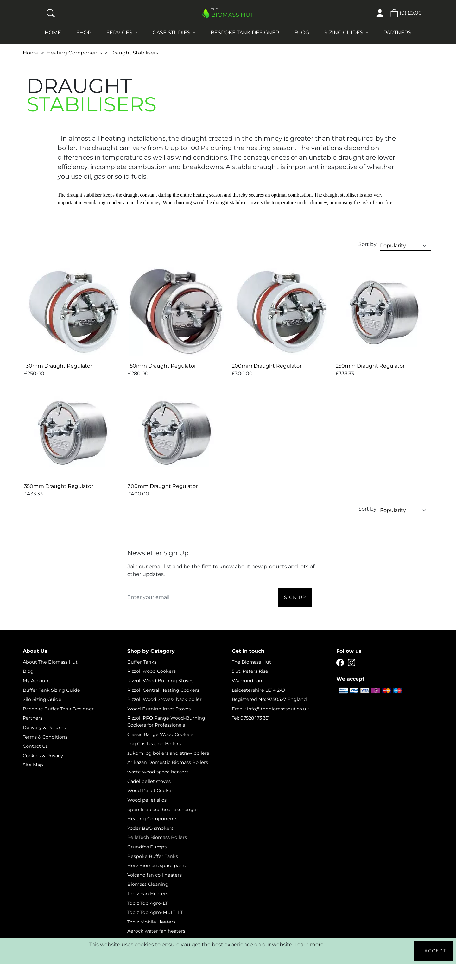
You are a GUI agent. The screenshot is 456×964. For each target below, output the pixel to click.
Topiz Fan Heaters (147, 894)
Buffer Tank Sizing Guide (51, 690)
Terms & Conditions (45, 737)
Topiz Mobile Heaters (151, 922)
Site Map (33, 765)
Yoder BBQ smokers (150, 828)
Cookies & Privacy (43, 756)
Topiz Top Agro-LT (147, 903)
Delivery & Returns (44, 727)
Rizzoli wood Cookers (151, 671)
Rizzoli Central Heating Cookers (163, 690)
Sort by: (367, 244)
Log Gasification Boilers (154, 744)
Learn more (309, 945)
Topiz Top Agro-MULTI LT (155, 912)
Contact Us (35, 746)
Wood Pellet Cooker (150, 790)
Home (53, 32)
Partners (397, 32)
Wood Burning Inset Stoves (159, 709)
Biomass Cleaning (147, 884)
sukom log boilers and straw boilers (168, 753)
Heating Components (74, 53)
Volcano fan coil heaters (154, 875)
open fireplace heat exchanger (162, 809)
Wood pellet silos (147, 800)
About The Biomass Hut (50, 662)
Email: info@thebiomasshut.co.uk (270, 709)
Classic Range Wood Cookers (160, 734)
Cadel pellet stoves (149, 781)
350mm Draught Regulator (58, 486)
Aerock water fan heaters (156, 931)
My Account (36, 681)
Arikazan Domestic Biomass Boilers (167, 762)
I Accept (433, 951)
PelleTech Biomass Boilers (157, 837)
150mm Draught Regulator (162, 366)
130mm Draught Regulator (58, 366)
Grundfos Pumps (147, 847)
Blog (301, 32)
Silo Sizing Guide (42, 699)
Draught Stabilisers (134, 53)
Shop (83, 32)
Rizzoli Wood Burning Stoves (160, 681)
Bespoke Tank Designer (245, 32)
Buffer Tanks (141, 662)
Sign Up (295, 597)
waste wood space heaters (157, 772)
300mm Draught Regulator (163, 486)
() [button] (406, 13)
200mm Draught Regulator (266, 366)
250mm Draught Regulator (370, 366)
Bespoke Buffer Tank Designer (58, 709)
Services (120, 32)
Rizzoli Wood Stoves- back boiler (164, 699)
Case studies (172, 32)
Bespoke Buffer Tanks (152, 856)
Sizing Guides (344, 32)
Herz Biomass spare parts (156, 865)
